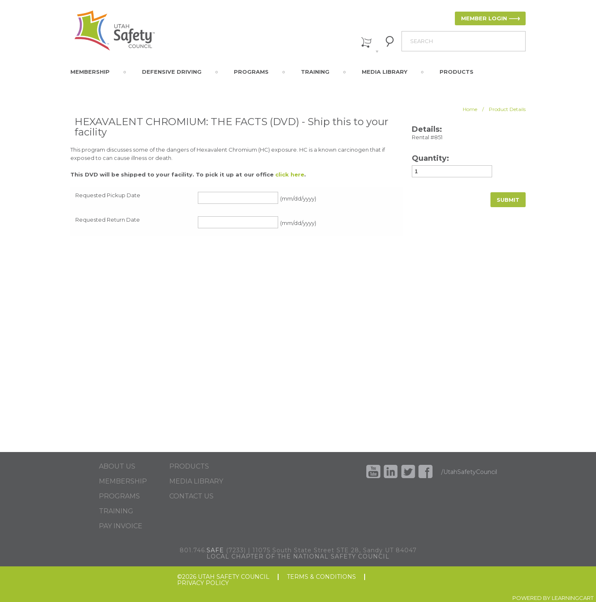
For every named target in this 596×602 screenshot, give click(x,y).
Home (470, 109)
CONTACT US (191, 496)
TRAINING (116, 511)
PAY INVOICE (120, 526)
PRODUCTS (189, 466)
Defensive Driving (172, 71)
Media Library (384, 71)
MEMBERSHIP (123, 481)
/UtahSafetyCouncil (469, 472)
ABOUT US (117, 466)
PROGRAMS (119, 496)
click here (289, 174)
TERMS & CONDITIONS (321, 577)
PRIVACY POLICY (203, 583)
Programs (251, 71)
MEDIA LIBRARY (196, 481)
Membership (90, 71)
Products (456, 71)
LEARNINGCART (573, 598)
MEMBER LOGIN (484, 18)
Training (315, 71)
